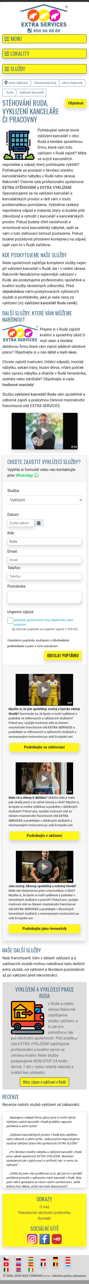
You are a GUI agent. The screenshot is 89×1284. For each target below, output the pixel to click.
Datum (13, 514)
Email (12, 551)
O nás (44, 1207)
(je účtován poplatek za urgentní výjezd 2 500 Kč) (45, 629)
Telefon (13, 568)
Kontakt (44, 1218)
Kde (10, 533)
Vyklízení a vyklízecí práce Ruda (44, 992)
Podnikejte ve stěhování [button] (44, 747)
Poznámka (16, 586)
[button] (44, 38)
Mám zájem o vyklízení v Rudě (44, 1082)
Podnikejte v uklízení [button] (44, 835)
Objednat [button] (76, 103)
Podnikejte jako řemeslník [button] (44, 928)
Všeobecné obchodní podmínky (44, 1212)
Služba (13, 490)
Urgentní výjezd (20, 612)
